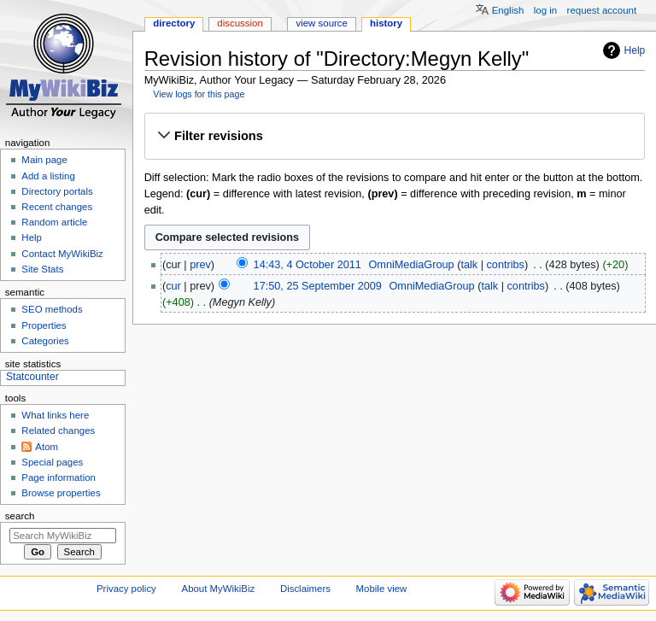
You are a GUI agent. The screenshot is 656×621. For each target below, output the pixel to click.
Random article (54, 222)
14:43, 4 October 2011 (307, 265)
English (508, 10)
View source (321, 23)
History (386, 23)
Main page (44, 160)
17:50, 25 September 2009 (318, 286)
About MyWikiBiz (218, 588)
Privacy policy (126, 588)
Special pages (52, 462)
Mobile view (381, 588)
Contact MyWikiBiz (61, 254)
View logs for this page (198, 94)
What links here (55, 415)
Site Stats (42, 269)
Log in (545, 10)
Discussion (239, 23)
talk (468, 265)
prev (200, 265)
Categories (44, 341)
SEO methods (51, 309)
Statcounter (32, 377)
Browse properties (60, 493)
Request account (602, 10)
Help (635, 50)
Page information (58, 477)
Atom (46, 447)
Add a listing (47, 176)
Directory (174, 23)
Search (20, 516)
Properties (43, 325)
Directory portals (56, 191)
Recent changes (56, 207)
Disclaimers (305, 588)
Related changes (58, 430)
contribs (505, 265)
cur (173, 286)
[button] (394, 136)
